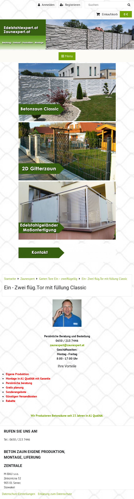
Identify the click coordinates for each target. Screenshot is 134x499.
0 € (126, 14)
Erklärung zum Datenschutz (55, 494)
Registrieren (70, 5)
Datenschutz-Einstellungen (18, 494)
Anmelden (46, 5)
